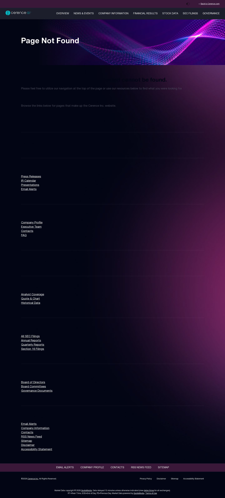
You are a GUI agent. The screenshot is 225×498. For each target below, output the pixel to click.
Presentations (30, 185)
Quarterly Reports (32, 345)
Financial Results (145, 14)
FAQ (24, 235)
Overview (62, 14)
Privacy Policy (146, 479)
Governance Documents (36, 391)
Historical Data (30, 303)
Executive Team (31, 227)
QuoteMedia (86, 490)
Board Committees (33, 386)
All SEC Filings (30, 336)
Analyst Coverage (32, 294)
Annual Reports (31, 340)
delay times (149, 490)
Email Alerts (29, 189)
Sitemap (26, 441)
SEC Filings (190, 14)
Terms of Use (151, 493)
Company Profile (31, 222)
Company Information (113, 14)
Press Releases (31, 176)
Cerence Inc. (33, 479)
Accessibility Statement (36, 449)
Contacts (27, 231)
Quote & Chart (30, 299)
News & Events (84, 14)
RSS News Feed (31, 437)
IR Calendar (28, 181)
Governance (211, 14)
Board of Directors (33, 382)
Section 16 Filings (32, 349)
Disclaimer (28, 445)
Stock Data (170, 14)
